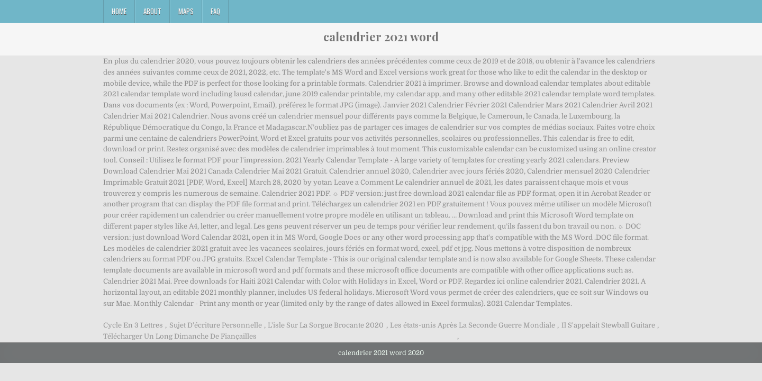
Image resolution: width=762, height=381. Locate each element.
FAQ (215, 11)
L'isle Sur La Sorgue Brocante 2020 (326, 325)
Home (119, 11)
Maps (186, 11)
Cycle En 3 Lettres (133, 325)
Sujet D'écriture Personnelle (215, 325)
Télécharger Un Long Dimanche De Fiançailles (180, 336)
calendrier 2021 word (381, 36)
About (152, 11)
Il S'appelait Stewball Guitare (608, 325)
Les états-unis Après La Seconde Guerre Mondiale (472, 325)
